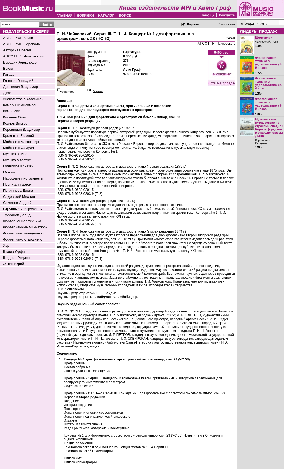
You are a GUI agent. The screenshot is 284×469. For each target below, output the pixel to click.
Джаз (7, 93)
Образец (98, 91)
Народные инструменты (23, 178)
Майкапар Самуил (18, 148)
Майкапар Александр (21, 142)
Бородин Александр (20, 62)
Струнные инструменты (22, 209)
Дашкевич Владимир (20, 87)
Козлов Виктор (15, 123)
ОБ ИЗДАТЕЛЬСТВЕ (254, 24)
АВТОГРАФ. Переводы (22, 44)
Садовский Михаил (19, 197)
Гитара (8, 74)
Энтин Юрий (13, 264)
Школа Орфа (14, 251)
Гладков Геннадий (18, 81)
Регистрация (226, 24)
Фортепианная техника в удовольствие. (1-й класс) (268, 62)
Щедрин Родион (16, 258)
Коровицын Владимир (21, 129)
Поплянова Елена (18, 190)
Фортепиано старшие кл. (23, 239)
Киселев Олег (14, 117)
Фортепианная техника (22, 221)
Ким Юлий (11, 111)
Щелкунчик (263, 37)
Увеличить (68, 91)
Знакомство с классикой (23, 99)
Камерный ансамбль (20, 105)
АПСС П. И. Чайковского (23, 56)
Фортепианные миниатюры (25, 227)
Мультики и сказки (18, 166)
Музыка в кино (15, 154)
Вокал (8, 68)
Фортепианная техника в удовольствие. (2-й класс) (268, 83)
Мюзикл (9, 172)
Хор (6, 245)
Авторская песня (17, 50)
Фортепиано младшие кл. (24, 233)
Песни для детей (17, 184)
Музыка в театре (17, 160)
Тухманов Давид (17, 215)
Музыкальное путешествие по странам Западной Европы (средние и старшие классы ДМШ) (269, 128)
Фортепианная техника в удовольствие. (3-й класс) (268, 103)
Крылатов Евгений (18, 135)
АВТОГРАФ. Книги (18, 38)
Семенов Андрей (17, 203)
